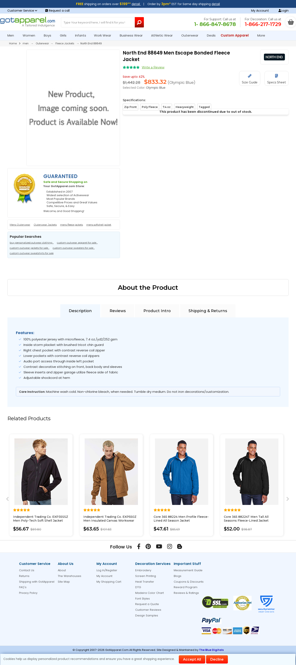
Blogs (177, 576)
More (263, 35)
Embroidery (143, 570)
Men (12, 35)
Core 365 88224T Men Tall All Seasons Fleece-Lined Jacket (246, 518)
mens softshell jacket (98, 224)
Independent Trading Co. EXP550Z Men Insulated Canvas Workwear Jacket (109, 520)
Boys (49, 35)
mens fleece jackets (71, 224)
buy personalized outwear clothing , (32, 242)
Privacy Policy (28, 593)
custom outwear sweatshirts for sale (32, 253)
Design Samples (146, 615)
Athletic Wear (163, 35)
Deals (211, 35)
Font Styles (142, 599)
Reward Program (185, 587)
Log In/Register (106, 570)
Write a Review (153, 67)
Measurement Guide (188, 570)
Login (283, 10)
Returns (24, 576)
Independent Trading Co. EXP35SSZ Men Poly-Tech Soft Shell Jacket (40, 518)
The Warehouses (69, 576)
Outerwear (191, 35)
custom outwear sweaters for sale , (74, 247)
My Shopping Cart (108, 582)
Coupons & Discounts (189, 582)
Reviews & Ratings (186, 593)
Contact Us (26, 570)
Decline (217, 659)
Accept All (192, 659)
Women (31, 35)
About (62, 570)
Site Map (64, 582)
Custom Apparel (236, 35)
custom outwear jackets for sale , (29, 247)
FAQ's (22, 587)
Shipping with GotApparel (36, 582)
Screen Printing (145, 576)
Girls (65, 35)
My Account (260, 10)
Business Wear (133, 35)
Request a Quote (147, 604)
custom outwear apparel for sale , (77, 242)
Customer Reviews (148, 610)
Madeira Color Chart (149, 593)
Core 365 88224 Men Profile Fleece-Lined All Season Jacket (181, 518)
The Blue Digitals (211, 650)
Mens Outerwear (20, 224)
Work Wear (104, 35)
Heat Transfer (144, 582)
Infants (82, 35)
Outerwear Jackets (45, 224)
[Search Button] (139, 22)
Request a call (57, 10)
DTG (138, 587)
